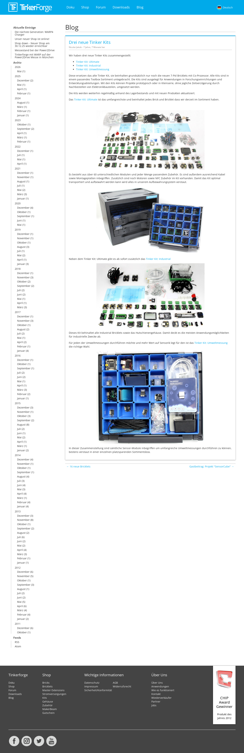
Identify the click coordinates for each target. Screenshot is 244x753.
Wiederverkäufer (161, 697)
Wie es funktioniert (162, 690)
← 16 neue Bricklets (78, 466)
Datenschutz (91, 682)
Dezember (23, 80)
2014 (18, 455)
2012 (18, 567)
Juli (19, 155)
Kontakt (156, 694)
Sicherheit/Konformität (98, 690)
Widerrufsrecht (122, 686)
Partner (155, 701)
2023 (18, 120)
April (20, 89)
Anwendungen (160, 686)
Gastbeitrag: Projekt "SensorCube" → (211, 466)
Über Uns (157, 682)
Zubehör (47, 705)
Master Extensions (53, 690)
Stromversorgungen (54, 694)
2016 (18, 355)
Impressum (91, 686)
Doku (70, 7)
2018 (18, 268)
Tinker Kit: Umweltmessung (92, 69)
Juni (19, 220)
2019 (18, 229)
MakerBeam (49, 709)
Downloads (121, 7)
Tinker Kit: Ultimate (87, 61)
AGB (115, 682)
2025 (18, 76)
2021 (18, 168)
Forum (101, 7)
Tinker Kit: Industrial (88, 65)
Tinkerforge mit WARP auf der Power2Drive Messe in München (34, 56)
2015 (18, 403)
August (21, 102)
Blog (140, 7)
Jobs (153, 705)
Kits (44, 697)
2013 (18, 511)
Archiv (17, 63)
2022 (18, 146)
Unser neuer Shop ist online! (32, 39)
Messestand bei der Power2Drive (35, 50)
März (20, 107)
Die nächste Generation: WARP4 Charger (34, 33)
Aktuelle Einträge (24, 27)
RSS (17, 642)
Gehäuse (47, 701)
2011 (18, 623)
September (23, 128)
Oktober (22, 124)
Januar (21, 115)
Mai (19, 71)
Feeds (17, 638)
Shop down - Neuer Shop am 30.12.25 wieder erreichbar (32, 45)
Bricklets (47, 686)
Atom (18, 646)
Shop (85, 7)
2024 (18, 98)
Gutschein (48, 713)
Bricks (46, 682)
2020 (18, 203)
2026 (18, 67)
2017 (18, 312)
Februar (22, 93)
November (23, 177)
